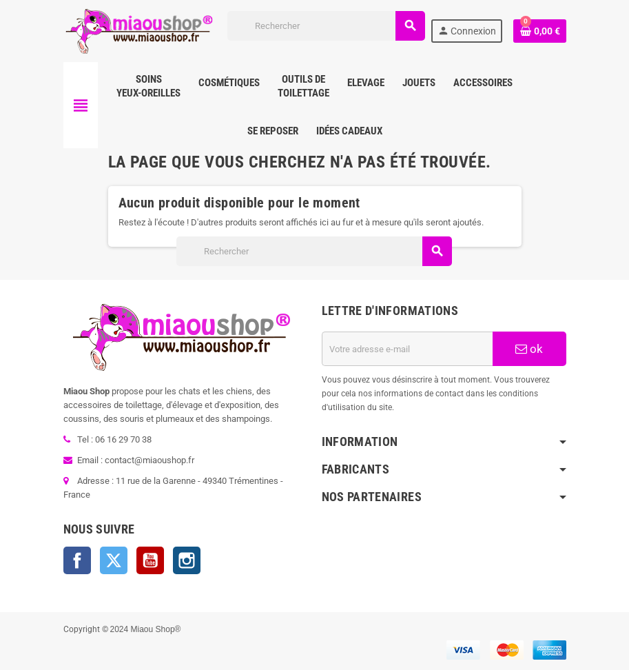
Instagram (186, 560)
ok (529, 349)
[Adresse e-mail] (407, 349)
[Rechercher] (325, 26)
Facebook (77, 560)
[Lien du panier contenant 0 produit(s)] (539, 31)
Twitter (113, 560)
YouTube (150, 560)
